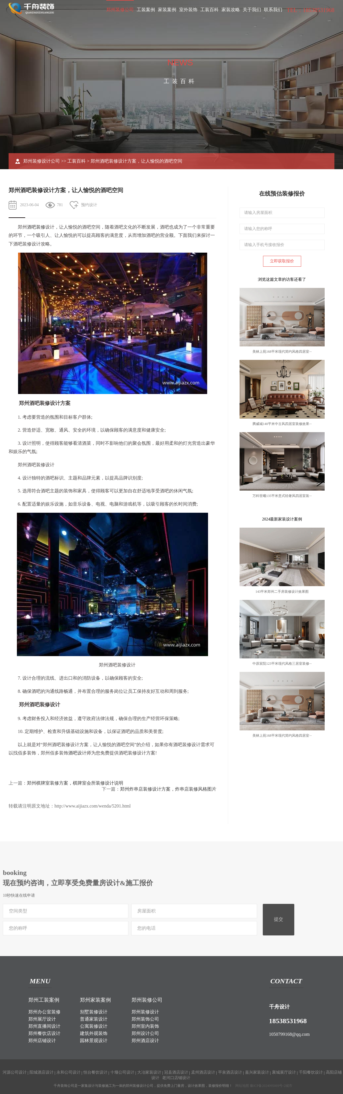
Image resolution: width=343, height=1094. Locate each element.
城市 (288, 1086)
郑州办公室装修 (44, 1011)
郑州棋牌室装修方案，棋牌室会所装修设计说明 (75, 783)
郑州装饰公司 (145, 1019)
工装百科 (209, 9)
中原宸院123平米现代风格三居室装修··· (282, 664)
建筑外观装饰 (93, 1033)
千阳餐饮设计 (311, 1072)
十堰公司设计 (122, 1072)
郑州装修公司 (120, 9)
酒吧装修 (36, 227)
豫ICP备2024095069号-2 (268, 1086)
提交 (278, 919)
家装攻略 (231, 9)
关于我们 (252, 9)
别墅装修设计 (93, 1011)
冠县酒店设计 (176, 1072)
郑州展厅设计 (42, 1019)
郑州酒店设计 (145, 1040)
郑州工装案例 (43, 1000)
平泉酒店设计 (230, 1072)
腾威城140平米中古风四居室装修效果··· (282, 424)
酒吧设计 (77, 752)
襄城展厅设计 (284, 1072)
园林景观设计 (93, 1040)
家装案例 (167, 9)
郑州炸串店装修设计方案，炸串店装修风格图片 (168, 789)
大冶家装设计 (149, 1072)
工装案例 (146, 9)
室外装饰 (188, 9)
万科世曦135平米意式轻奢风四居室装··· (282, 496)
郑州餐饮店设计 (44, 1033)
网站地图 (242, 1086)
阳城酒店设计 (42, 1072)
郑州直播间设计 (44, 1026)
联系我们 (273, 9)
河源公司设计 (15, 1072)
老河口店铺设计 (176, 1078)
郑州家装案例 (95, 1000)
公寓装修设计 (93, 1026)
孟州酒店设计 (203, 1072)
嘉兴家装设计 (257, 1072)
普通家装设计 (93, 1019)
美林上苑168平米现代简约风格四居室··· (282, 352)
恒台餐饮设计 (95, 1072)
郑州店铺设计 (42, 1040)
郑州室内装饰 (145, 1026)
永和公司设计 (68, 1072)
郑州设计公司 (145, 1033)
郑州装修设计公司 (41, 161)
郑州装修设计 (145, 1011)
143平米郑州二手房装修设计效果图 (282, 592)
